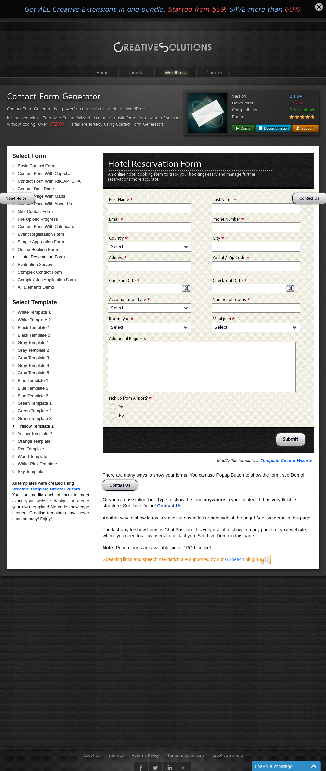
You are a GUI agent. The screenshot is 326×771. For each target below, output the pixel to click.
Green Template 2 (35, 410)
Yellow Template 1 (36, 426)
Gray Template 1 (33, 342)
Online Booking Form (38, 249)
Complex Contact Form (40, 272)
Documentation (273, 128)
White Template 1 (34, 312)
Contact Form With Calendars (46, 226)
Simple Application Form (41, 241)
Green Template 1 (35, 403)
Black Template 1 (34, 327)
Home (102, 72)
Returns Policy (145, 755)
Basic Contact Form (36, 165)
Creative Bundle (227, 755)
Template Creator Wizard (286, 460)
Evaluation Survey (35, 264)
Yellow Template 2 (35, 433)
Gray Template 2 (33, 350)
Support (304, 128)
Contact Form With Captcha (44, 173)
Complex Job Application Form (47, 279)
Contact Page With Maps (41, 196)
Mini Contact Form (35, 211)
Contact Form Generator (53, 96)
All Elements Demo (36, 287)
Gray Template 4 (33, 365)
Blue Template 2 (33, 388)
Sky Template (30, 471)
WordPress (176, 72)
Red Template (31, 448)
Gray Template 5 (33, 373)
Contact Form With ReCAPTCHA (49, 181)
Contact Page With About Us (45, 203)
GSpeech (234, 559)
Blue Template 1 (33, 380)
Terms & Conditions (185, 755)
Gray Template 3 (33, 357)
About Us (91, 755)
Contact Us (218, 72)
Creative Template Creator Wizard (46, 489)
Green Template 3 (35, 418)
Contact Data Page (36, 188)
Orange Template (34, 441)
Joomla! (136, 72)
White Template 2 (34, 319)
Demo (242, 128)
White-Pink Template (37, 463)
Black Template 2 (34, 335)
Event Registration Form (41, 234)
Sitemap (116, 755)
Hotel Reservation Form (42, 256)
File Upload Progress (38, 219)
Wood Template (32, 456)
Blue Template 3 (33, 395)
